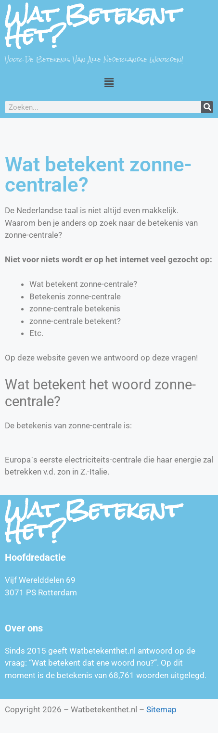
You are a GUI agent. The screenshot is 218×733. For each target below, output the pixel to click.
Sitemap (161, 709)
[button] (109, 82)
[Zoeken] (207, 107)
